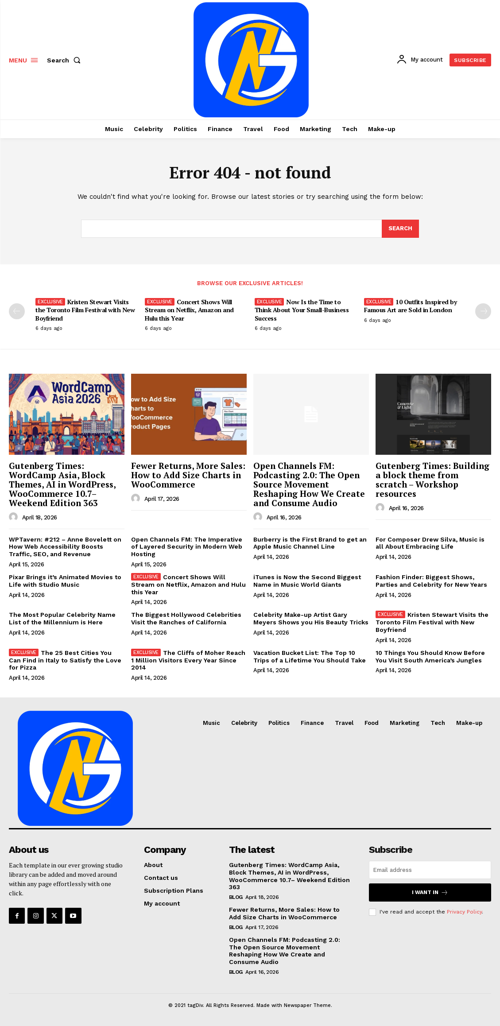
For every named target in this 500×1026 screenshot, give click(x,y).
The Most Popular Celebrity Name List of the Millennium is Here (62, 618)
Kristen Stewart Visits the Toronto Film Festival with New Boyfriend (85, 310)
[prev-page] (17, 311)
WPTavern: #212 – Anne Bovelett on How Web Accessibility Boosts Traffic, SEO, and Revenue (65, 547)
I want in (430, 892)
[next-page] (483, 311)
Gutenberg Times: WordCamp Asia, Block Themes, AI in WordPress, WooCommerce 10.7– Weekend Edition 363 (62, 484)
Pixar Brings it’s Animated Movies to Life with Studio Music (65, 580)
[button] (65, 60)
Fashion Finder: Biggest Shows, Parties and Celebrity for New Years (431, 580)
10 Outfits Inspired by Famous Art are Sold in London (410, 306)
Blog (236, 897)
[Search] (400, 229)
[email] (430, 870)
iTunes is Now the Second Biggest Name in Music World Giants (307, 580)
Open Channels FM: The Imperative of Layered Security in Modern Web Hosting (186, 547)
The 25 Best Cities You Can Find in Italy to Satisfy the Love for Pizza (65, 660)
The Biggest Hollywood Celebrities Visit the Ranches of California (186, 618)
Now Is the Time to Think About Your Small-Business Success (302, 310)
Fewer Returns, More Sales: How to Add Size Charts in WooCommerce (188, 475)
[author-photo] (14, 517)
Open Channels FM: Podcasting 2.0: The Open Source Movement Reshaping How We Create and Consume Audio (309, 484)
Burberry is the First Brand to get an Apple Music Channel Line (310, 543)
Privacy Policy (464, 912)
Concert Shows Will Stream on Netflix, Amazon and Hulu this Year (189, 310)
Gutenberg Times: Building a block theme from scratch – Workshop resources (432, 479)
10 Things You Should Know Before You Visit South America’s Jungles (430, 656)
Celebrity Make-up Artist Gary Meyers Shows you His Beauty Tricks (310, 618)
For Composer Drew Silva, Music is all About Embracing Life (430, 543)
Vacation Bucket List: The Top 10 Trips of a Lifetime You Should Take (309, 656)
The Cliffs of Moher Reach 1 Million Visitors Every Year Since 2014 (188, 660)
